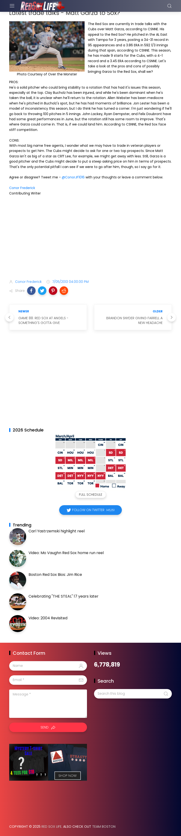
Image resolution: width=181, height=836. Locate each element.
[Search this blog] (133, 693)
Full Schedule (90, 494)
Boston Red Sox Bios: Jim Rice (55, 574)
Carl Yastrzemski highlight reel (57, 531)
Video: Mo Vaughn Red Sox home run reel (66, 553)
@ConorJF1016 (73, 177)
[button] (31, 290)
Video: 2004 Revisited (48, 618)
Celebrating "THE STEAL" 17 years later (64, 596)
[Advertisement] (90, 238)
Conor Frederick (22, 187)
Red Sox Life (51, 826)
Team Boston (103, 826)
